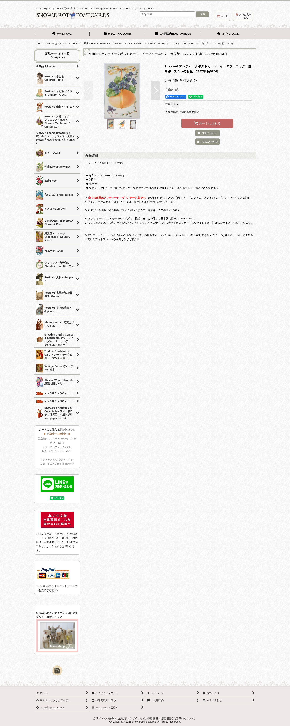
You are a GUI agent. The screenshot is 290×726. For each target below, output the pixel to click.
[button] (88, 90)
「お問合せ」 (49, 542)
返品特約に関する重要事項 (182, 112)
